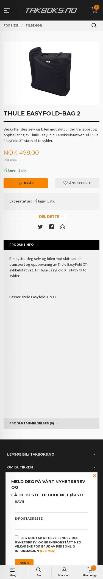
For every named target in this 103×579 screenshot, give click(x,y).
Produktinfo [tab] (21, 245)
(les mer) (47, 551)
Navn (51, 506)
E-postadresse (51, 523)
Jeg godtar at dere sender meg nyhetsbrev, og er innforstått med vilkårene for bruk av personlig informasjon (48, 544)
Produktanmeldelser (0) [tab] (31, 423)
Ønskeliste (77, 183)
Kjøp (26, 183)
